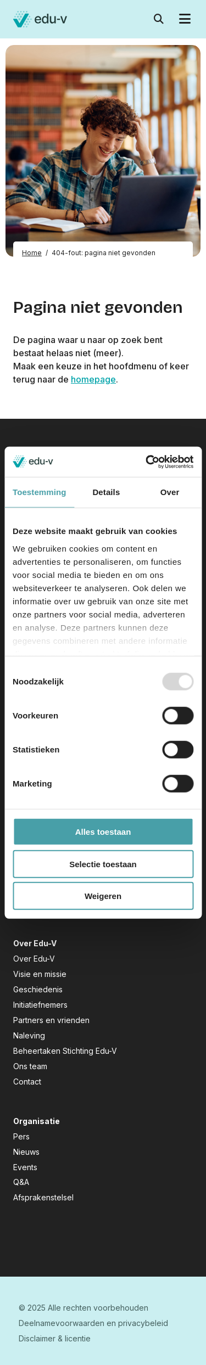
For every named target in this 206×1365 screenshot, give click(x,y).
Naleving (29, 1035)
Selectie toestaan (103, 863)
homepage (93, 379)
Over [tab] (170, 492)
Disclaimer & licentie (55, 1338)
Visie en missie (39, 974)
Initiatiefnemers (40, 1004)
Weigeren (103, 896)
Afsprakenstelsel (43, 1197)
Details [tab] (106, 492)
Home (32, 253)
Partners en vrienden (51, 1020)
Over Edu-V (34, 958)
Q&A (21, 1182)
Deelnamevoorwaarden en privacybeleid (93, 1323)
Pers (21, 1136)
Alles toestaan (103, 831)
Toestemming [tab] (39, 492)
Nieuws (26, 1151)
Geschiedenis (38, 989)
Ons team (30, 1066)
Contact (27, 1081)
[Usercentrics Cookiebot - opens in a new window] (146, 461)
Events (25, 1167)
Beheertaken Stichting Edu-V (65, 1050)
